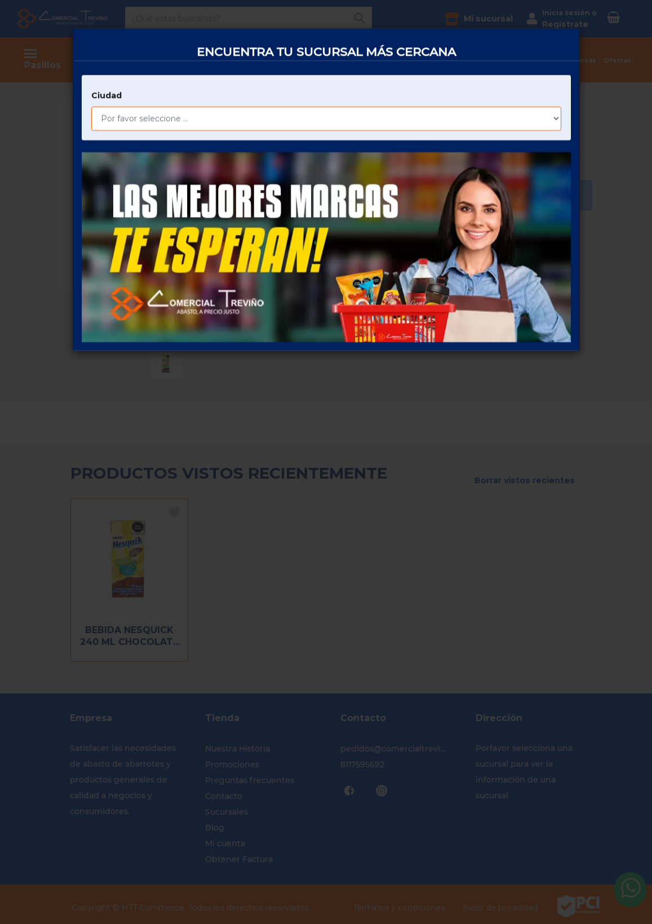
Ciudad (106, 54)
